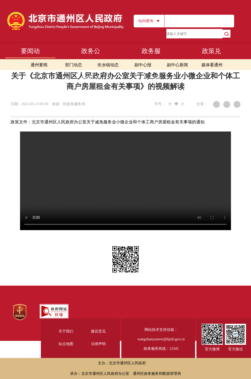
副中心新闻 (177, 65)
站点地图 (66, 344)
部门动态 (73, 65)
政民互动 (90, 86)
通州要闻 (39, 65)
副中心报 (142, 65)
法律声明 (98, 344)
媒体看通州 (212, 65)
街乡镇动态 (108, 65)
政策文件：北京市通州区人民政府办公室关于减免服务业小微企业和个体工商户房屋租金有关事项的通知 (108, 122)
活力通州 (151, 86)
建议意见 (98, 331)
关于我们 (66, 331)
